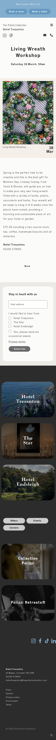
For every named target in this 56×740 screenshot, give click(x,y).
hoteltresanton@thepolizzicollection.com (26, 680)
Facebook (40, 640)
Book (27, 266)
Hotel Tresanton (24, 318)
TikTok (46, 640)
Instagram (33, 640)
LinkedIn (53, 640)
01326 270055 (13, 676)
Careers (14, 527)
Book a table (39, 11)
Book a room (16, 11)
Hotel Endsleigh (23, 326)
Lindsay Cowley (29, 182)
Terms (8, 704)
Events (37, 520)
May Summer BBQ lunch (28, 4)
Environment (12, 701)
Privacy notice (12, 697)
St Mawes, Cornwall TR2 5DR (20, 673)
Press (8, 689)
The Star (19, 322)
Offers (14, 520)
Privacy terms (17, 341)
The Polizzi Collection (14, 25)
